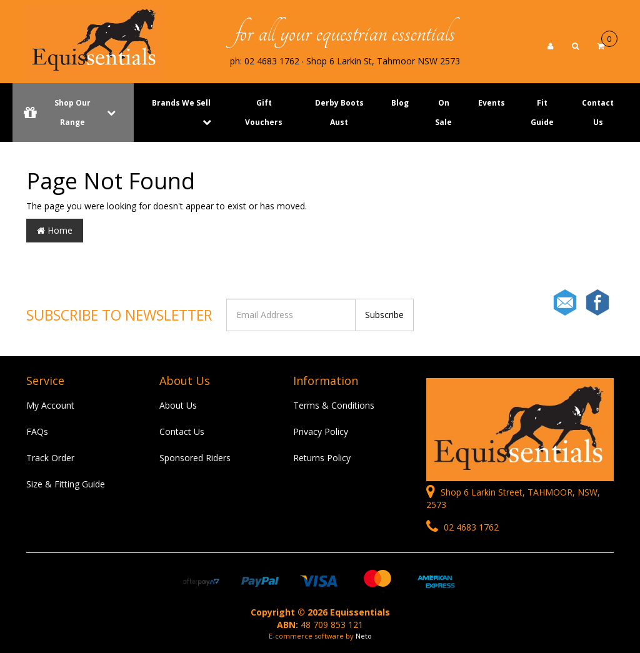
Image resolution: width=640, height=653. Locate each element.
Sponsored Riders (195, 458)
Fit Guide (542, 112)
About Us (178, 405)
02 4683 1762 (462, 527)
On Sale (443, 112)
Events (491, 102)
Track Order (50, 458)
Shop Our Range (73, 112)
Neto (364, 636)
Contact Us (598, 112)
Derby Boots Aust (339, 112)
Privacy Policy (320, 431)
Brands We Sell (181, 102)
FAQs (37, 431)
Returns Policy (322, 458)
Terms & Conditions (333, 405)
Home (54, 230)
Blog (400, 102)
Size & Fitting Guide (65, 484)
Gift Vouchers (263, 112)
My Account (50, 405)
